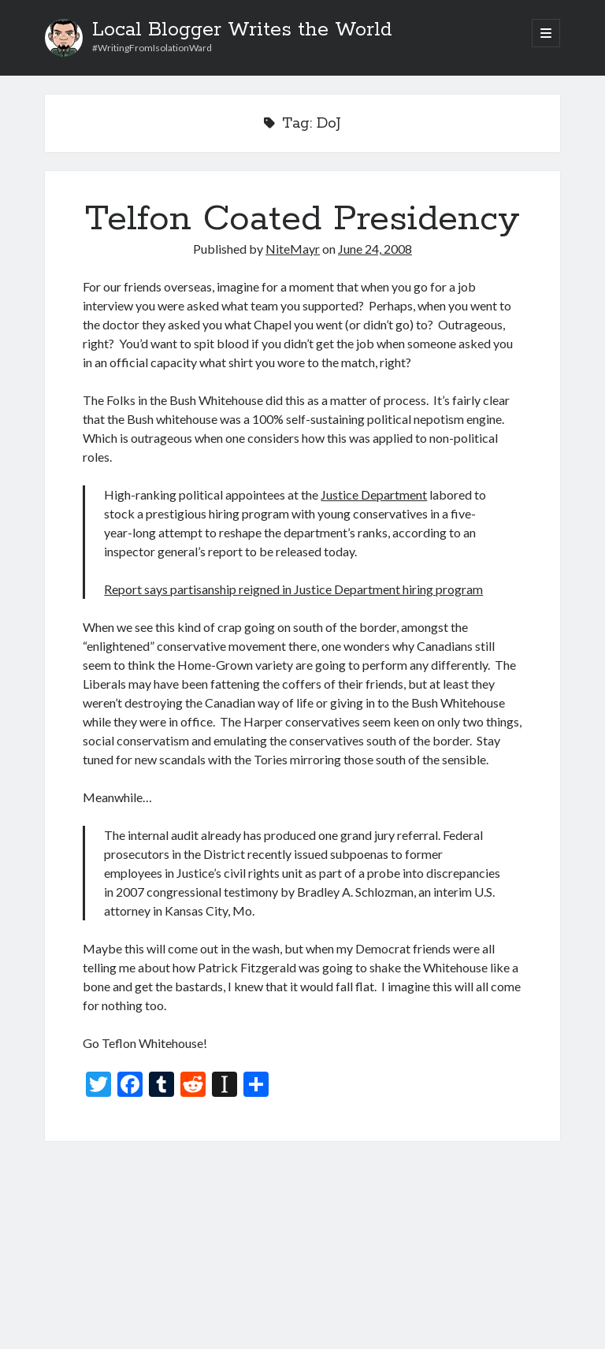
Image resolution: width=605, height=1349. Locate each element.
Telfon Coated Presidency (302, 219)
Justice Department (374, 494)
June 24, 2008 (375, 248)
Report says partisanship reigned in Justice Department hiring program (293, 589)
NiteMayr (292, 248)
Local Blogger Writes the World (242, 30)
